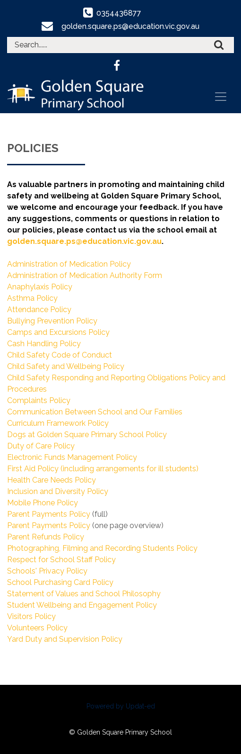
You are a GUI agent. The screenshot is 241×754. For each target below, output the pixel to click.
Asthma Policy (32, 298)
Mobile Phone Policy (42, 502)
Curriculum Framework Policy (58, 423)
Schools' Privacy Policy (47, 570)
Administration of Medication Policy (69, 264)
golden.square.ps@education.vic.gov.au (130, 26)
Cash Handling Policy (44, 343)
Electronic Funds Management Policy (72, 457)
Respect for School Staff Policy (61, 559)
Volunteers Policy (37, 627)
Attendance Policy (39, 309)
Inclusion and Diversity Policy (57, 491)
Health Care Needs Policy (51, 480)
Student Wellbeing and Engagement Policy (82, 605)
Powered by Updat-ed (120, 706)
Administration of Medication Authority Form (84, 275)
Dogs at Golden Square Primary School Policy (87, 434)
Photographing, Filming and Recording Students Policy (102, 548)
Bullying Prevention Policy (52, 320)
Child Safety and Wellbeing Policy (65, 366)
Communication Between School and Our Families (94, 411)
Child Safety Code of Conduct (59, 354)
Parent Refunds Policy (45, 536)
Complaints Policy (38, 400)
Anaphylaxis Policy (39, 286)
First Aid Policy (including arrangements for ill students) (102, 468)
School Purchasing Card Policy (60, 582)
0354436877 (118, 13)
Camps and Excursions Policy (58, 332)
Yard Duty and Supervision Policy (64, 639)
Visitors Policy (31, 616)
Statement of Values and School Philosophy (84, 593)
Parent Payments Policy (48, 514)
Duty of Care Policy (41, 445)
